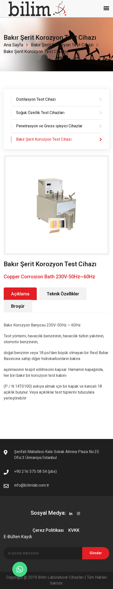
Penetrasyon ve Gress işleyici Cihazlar (49, 126)
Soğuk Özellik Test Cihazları (40, 112)
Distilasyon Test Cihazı (36, 99)
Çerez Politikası (48, 530)
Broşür (18, 306)
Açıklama (20, 293)
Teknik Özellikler (63, 293)
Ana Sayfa (13, 44)
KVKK (73, 530)
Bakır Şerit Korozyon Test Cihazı (62, 44)
